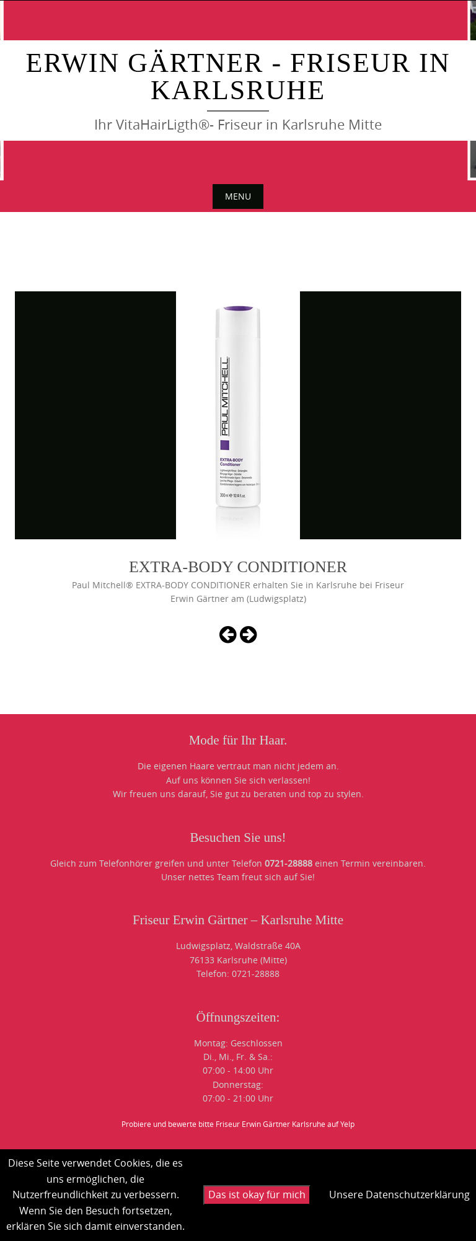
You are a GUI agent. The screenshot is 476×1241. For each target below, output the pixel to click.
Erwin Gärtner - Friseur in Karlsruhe (238, 76)
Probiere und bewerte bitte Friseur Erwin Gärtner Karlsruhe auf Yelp (238, 1124)
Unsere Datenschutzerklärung (399, 1194)
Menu (238, 196)
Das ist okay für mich (257, 1194)
